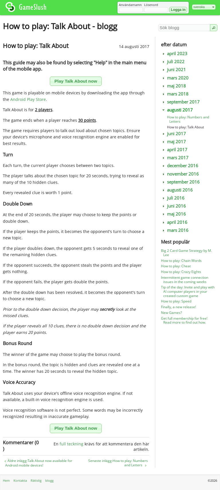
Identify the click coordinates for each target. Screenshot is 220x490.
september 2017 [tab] (180, 102)
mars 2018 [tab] (175, 94)
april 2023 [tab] (174, 54)
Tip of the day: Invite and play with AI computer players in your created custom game (188, 291)
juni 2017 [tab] (173, 134)
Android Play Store (28, 99)
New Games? (171, 312)
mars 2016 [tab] (175, 230)
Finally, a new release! (178, 306)
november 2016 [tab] (180, 174)
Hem (6, 480)
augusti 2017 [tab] (177, 110)
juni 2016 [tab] (173, 206)
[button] (178, 10)
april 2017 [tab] (174, 150)
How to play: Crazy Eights (181, 271)
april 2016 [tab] (174, 222)
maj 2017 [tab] (173, 142)
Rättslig (36, 480)
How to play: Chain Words (181, 260)
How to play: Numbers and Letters (188, 119)
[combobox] (204, 7)
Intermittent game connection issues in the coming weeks (184, 279)
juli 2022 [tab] (173, 62)
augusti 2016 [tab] (177, 190)
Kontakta (20, 480)
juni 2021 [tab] (173, 70)
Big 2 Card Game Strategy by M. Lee (186, 252)
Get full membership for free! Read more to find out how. (184, 320)
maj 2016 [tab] (173, 214)
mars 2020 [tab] (175, 78)
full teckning (71, 444)
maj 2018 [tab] (173, 86)
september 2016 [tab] (180, 182)
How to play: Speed (176, 301)
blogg (49, 480)
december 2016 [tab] (180, 166)
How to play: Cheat (176, 266)
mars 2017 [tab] (175, 158)
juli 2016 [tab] (173, 198)
